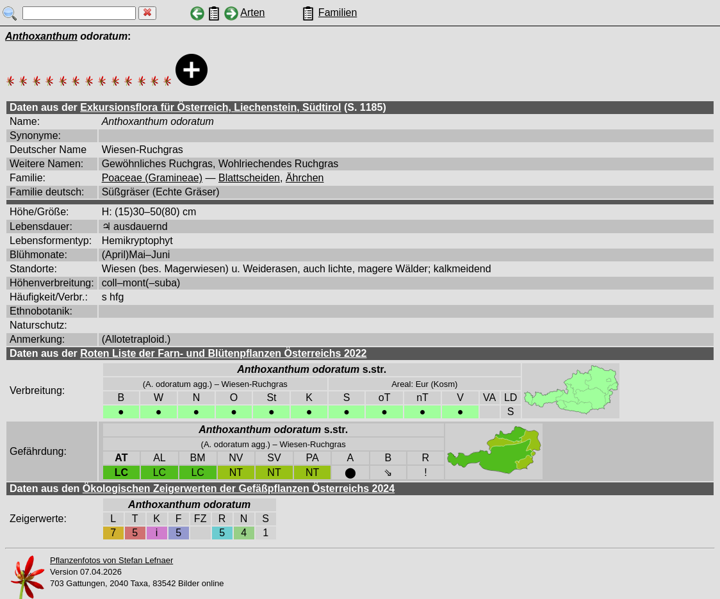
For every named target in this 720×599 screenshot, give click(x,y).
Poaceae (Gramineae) (152, 177)
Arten (252, 12)
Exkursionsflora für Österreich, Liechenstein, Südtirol (210, 107)
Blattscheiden (249, 177)
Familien (337, 12)
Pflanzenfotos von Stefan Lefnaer (111, 560)
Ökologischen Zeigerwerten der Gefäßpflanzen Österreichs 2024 (239, 488)
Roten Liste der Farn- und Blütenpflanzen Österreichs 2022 (223, 353)
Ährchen (305, 177)
